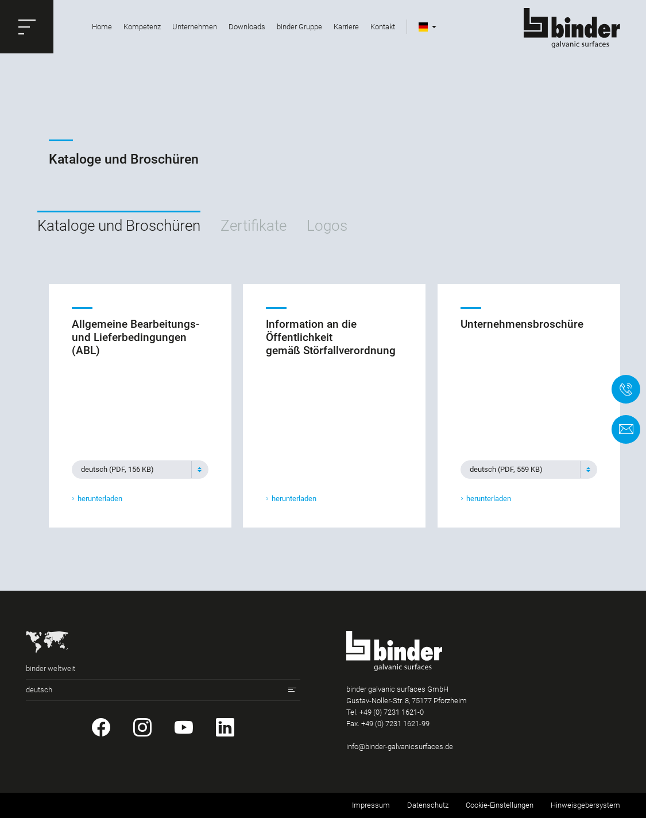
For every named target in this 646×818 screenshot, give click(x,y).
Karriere (346, 26)
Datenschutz (427, 805)
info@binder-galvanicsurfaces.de (399, 746)
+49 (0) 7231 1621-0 (391, 712)
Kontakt (382, 26)
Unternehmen (194, 26)
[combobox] (140, 469)
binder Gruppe (299, 26)
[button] (26, 26)
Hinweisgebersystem (585, 805)
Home (102, 26)
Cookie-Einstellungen (499, 805)
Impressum (371, 805)
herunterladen (100, 498)
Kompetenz (142, 26)
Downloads (247, 26)
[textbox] (135, 469)
